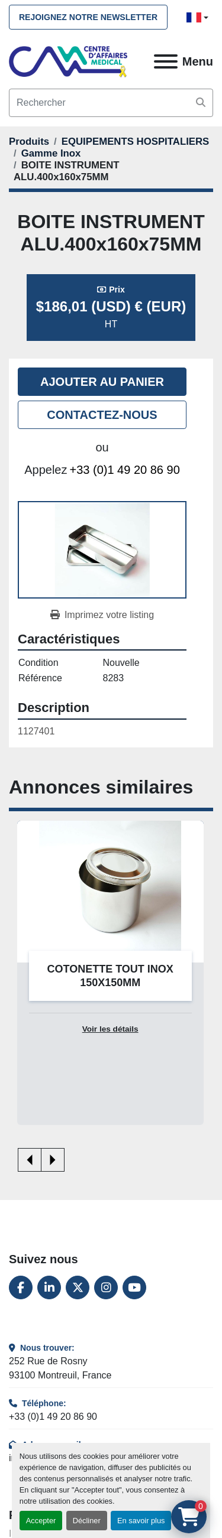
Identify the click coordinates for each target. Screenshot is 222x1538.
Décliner (87, 1520)
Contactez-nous (102, 414)
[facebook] (21, 1287)
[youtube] (134, 1287)
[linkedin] (49, 1287)
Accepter (41, 1520)
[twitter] (77, 1287)
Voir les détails (110, 1029)
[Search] (111, 103)
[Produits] (29, 141)
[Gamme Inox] (51, 153)
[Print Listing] (102, 615)
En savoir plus (141, 1520)
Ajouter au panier (102, 381)
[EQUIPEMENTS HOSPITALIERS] (136, 141)
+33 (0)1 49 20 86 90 (125, 469)
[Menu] (166, 61)
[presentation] (29, 1160)
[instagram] (106, 1287)
